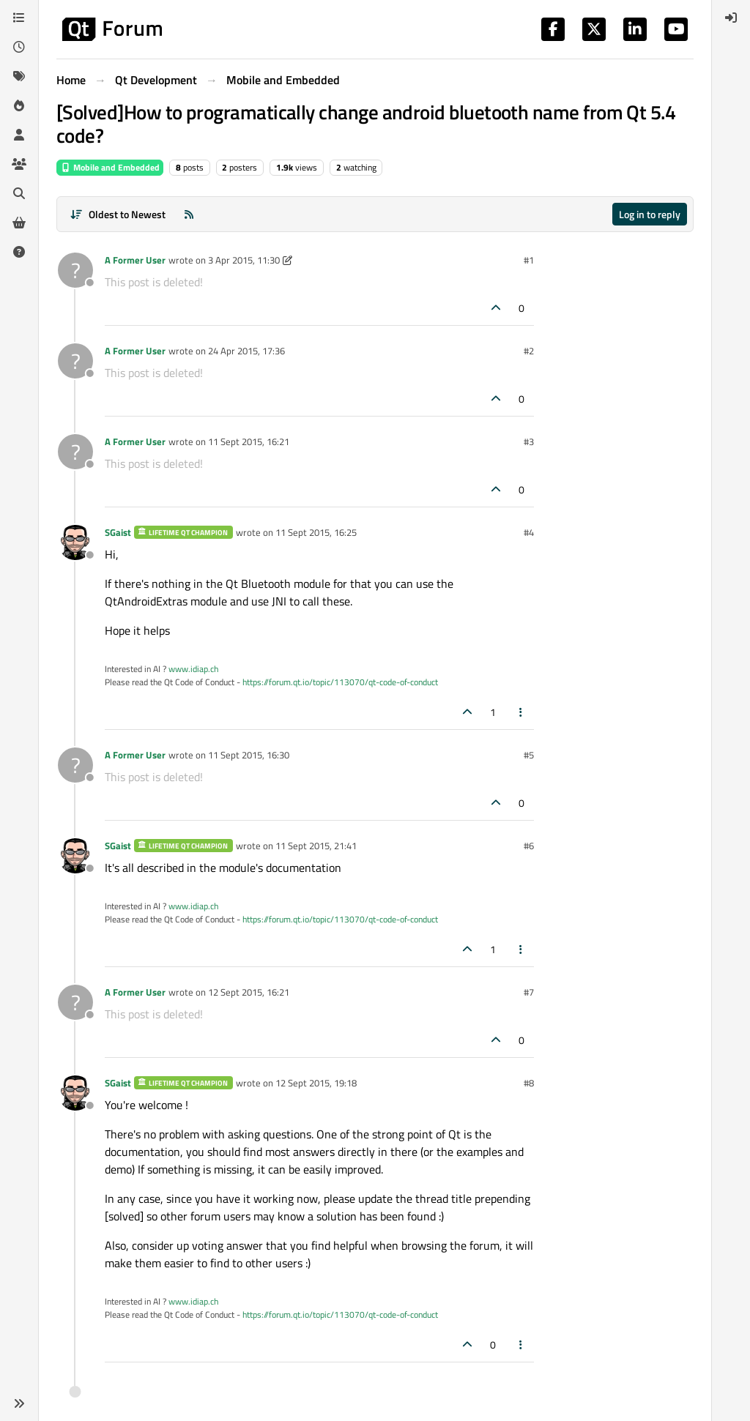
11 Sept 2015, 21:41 (316, 845)
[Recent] (19, 47)
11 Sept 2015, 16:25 (316, 532)
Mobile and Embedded (110, 167)
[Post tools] (521, 712)
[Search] (19, 193)
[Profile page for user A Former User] (75, 270)
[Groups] (19, 164)
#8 (529, 1082)
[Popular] (19, 105)
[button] (19, 1403)
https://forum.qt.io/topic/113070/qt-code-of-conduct (340, 682)
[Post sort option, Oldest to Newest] (117, 214)
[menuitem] (731, 17)
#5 (529, 754)
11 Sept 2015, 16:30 (248, 754)
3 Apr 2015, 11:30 (244, 260)
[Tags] (19, 76)
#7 (529, 992)
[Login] (731, 17)
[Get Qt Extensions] (19, 222)
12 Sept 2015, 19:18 (316, 1082)
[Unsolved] (19, 252)
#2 (529, 350)
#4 (529, 532)
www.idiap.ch (193, 669)
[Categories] (19, 17)
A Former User (135, 260)
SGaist (118, 532)
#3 (529, 441)
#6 (529, 845)
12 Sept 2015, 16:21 (248, 992)
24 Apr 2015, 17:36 (246, 350)
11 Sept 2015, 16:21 (248, 441)
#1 (529, 260)
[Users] (19, 134)
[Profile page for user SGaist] (75, 542)
